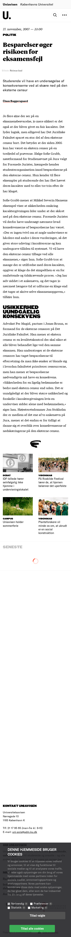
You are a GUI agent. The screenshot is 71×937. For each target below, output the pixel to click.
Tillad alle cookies (32, 928)
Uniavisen (10, 4)
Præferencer (43, 903)
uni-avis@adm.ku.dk (24, 831)
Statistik (18, 907)
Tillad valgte (37, 915)
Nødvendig (19, 903)
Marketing (39, 907)
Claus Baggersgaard (15, 101)
